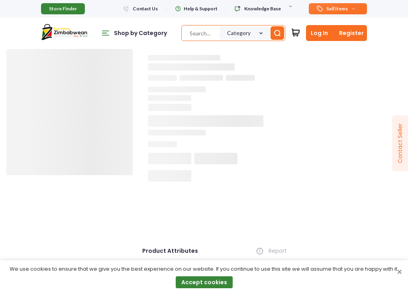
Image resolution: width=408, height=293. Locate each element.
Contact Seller (400, 143)
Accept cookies (204, 282)
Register (351, 33)
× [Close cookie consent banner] (399, 272)
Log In (319, 33)
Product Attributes (170, 251)
